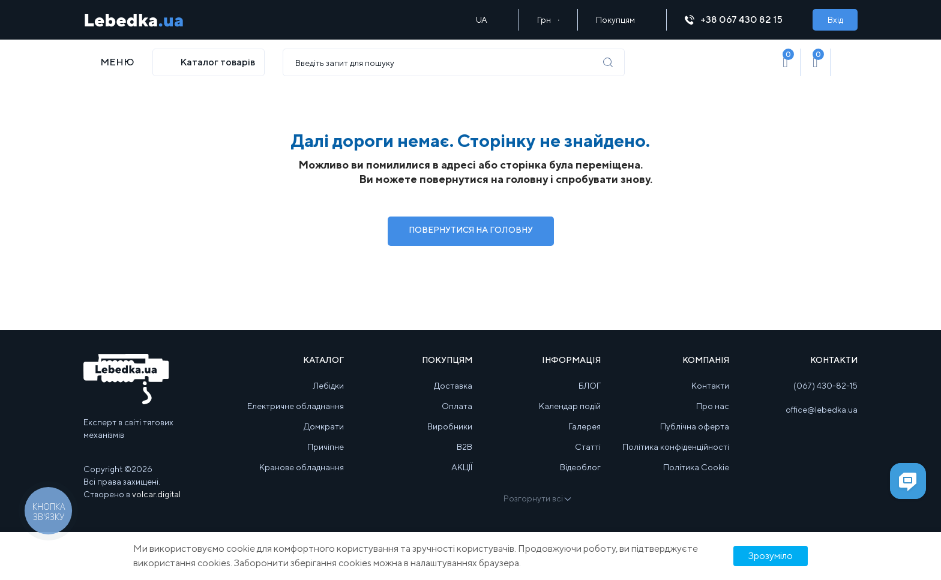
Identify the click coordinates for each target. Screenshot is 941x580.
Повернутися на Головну (471, 230)
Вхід (835, 20)
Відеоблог (580, 467)
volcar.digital (156, 494)
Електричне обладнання (295, 406)
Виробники (449, 426)
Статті (588, 447)
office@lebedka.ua (822, 409)
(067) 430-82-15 (825, 385)
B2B (464, 447)
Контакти (710, 385)
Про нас (712, 406)
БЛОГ (590, 385)
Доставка (453, 385)
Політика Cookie (696, 467)
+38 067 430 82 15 (740, 19)
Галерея (584, 426)
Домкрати (324, 426)
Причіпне (325, 447)
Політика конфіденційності (675, 447)
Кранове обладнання (301, 467)
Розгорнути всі (537, 498)
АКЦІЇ (461, 467)
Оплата (457, 406)
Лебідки (328, 385)
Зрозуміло (770, 555)
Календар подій (570, 406)
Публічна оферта (694, 426)
